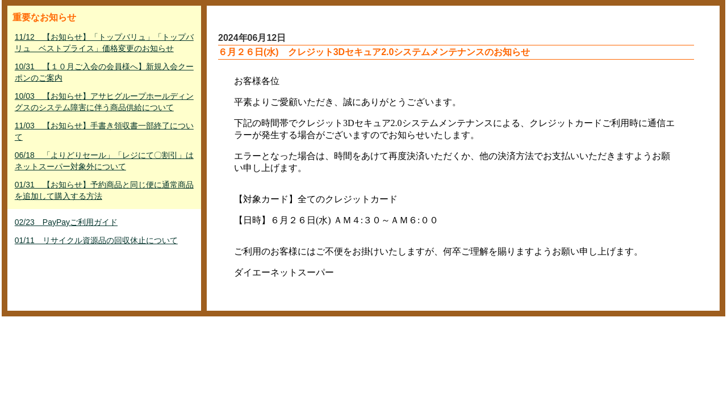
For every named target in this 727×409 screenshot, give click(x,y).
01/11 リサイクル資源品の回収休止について (96, 240)
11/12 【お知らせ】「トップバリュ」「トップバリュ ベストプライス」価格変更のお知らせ (104, 42)
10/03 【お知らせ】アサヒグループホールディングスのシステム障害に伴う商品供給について (104, 101)
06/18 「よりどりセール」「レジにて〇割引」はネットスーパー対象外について (104, 161)
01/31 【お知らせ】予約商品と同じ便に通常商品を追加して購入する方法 (104, 190)
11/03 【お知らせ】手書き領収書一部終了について (104, 131)
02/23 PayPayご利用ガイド (66, 222)
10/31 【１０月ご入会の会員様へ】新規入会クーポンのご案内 (104, 72)
